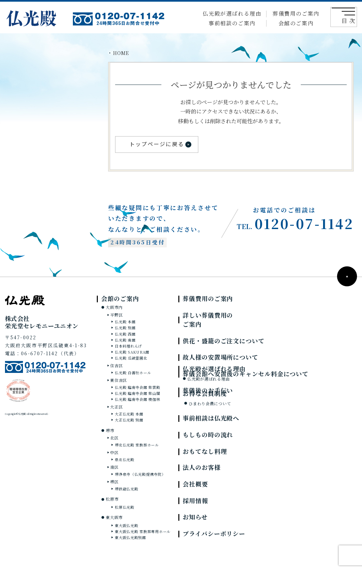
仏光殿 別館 (125, 327)
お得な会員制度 (205, 393)
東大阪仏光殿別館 (130, 537)
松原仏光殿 (124, 507)
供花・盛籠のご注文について (224, 340)
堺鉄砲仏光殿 (126, 488)
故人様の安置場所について (220, 357)
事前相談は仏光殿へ (211, 418)
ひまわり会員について (210, 403)
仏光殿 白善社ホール (133, 372)
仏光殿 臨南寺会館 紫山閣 (137, 393)
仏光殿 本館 (125, 321)
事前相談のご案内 (232, 23)
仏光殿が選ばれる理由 (232, 13)
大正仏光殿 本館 (129, 414)
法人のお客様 (201, 467)
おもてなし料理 (205, 451)
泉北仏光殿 (124, 459)
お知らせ (195, 516)
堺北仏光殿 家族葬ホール (137, 444)
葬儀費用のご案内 (295, 13)
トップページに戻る (156, 144)
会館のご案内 (296, 23)
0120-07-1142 (295, 223)
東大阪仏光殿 (126, 525)
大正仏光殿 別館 (129, 420)
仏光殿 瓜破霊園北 (131, 358)
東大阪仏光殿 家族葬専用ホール (143, 531)
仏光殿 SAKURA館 (132, 352)
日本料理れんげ (128, 346)
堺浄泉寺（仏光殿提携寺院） (140, 474)
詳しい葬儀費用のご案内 (208, 319)
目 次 (346, 18)
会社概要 (195, 483)
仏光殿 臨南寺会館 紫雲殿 (137, 387)
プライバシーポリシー (214, 533)
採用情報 (195, 500)
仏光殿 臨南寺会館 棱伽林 (137, 399)
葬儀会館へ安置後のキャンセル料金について (245, 373)
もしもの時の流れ (208, 434)
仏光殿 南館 (125, 340)
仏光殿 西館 (125, 334)
